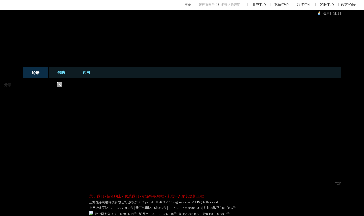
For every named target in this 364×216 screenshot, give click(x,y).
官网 (86, 72)
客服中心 (326, 4)
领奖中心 (304, 4)
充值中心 (281, 4)
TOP (338, 183)
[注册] (337, 13)
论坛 (35, 73)
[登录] (327, 13)
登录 (188, 5)
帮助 (61, 72)
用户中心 (258, 4)
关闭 (59, 84)
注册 (221, 5)
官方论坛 (348, 4)
